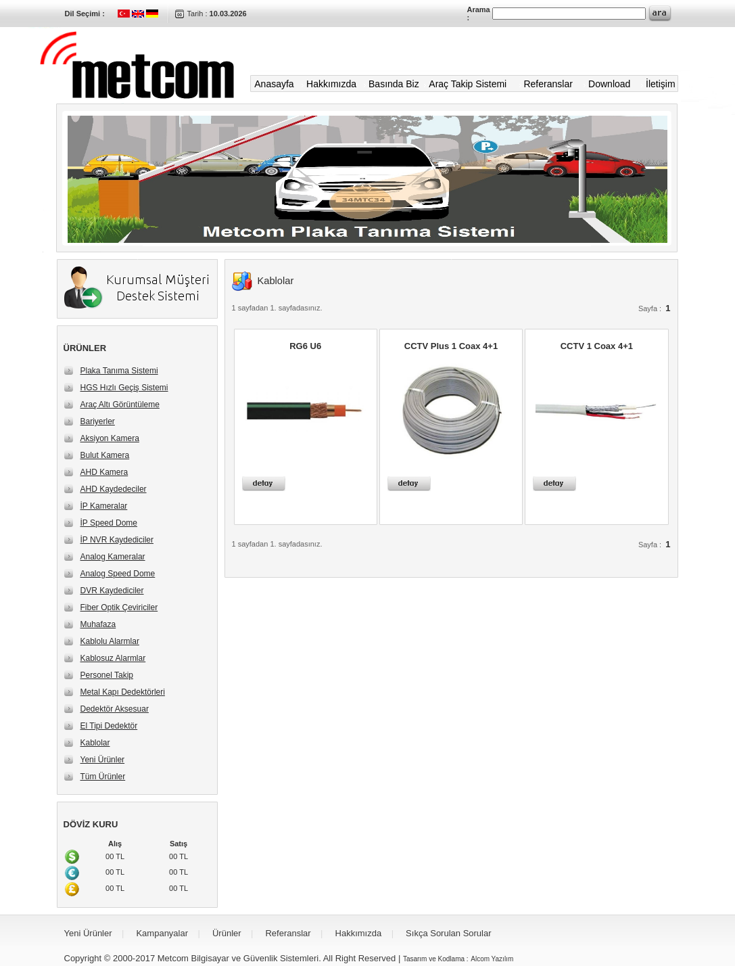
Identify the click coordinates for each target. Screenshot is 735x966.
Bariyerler (97, 421)
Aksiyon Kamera (109, 438)
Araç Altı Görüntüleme (120, 404)
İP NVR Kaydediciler (117, 540)
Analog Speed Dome (118, 573)
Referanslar (547, 83)
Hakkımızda (331, 83)
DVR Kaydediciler (112, 590)
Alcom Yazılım (492, 959)
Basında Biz (394, 83)
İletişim (662, 83)
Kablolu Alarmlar (109, 641)
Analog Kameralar (112, 556)
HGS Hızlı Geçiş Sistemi (124, 387)
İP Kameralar (104, 506)
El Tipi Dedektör (109, 726)
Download (609, 83)
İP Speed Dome (109, 523)
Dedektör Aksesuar (114, 709)
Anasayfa (273, 83)
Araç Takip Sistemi (467, 83)
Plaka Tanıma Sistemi (119, 370)
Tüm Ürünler (103, 776)
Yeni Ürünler (102, 759)
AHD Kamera (104, 472)
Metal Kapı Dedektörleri (122, 692)
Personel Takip (107, 675)
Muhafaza (98, 624)
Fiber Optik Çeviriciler (119, 607)
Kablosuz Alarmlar (113, 658)
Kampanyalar (162, 933)
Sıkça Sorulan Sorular (448, 933)
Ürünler (226, 933)
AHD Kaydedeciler (113, 489)
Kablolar (95, 743)
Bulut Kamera (105, 455)
